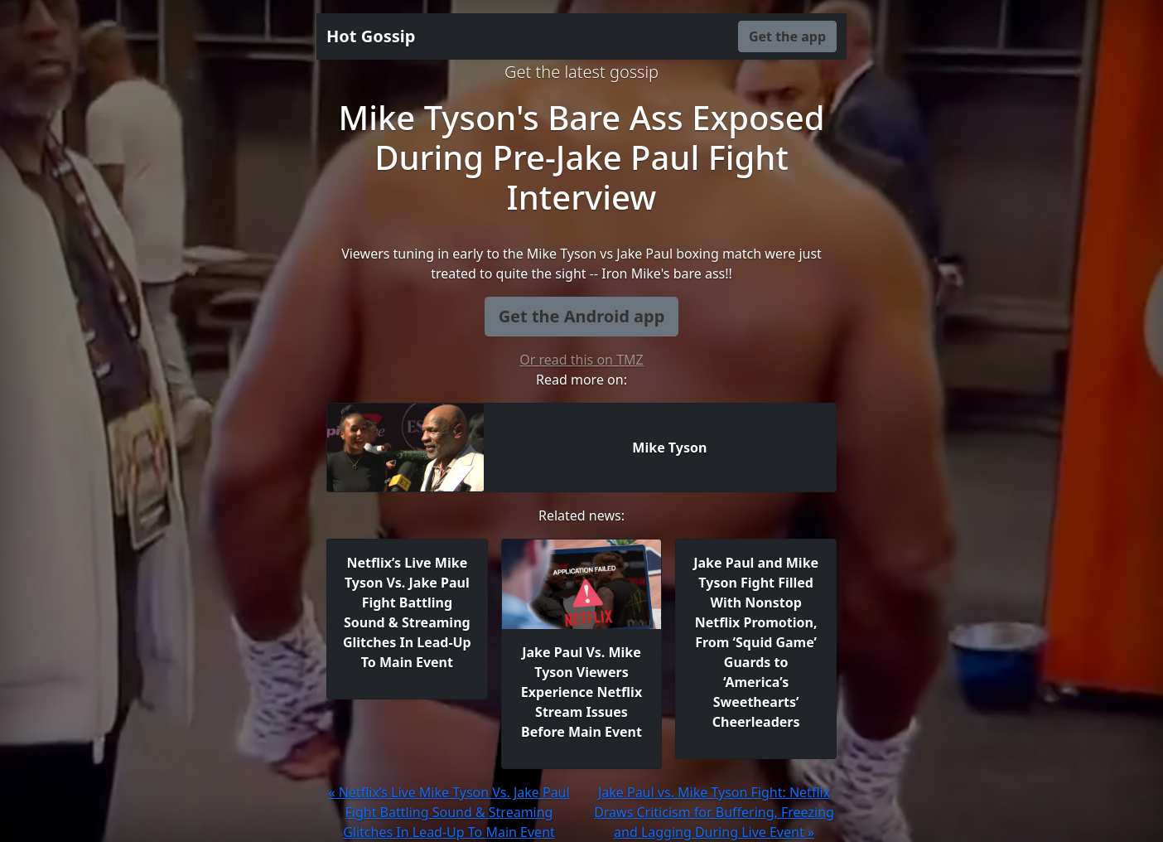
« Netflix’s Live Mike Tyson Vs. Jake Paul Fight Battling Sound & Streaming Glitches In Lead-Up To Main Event (448, 812)
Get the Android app (582, 316)
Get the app (787, 36)
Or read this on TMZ (581, 360)
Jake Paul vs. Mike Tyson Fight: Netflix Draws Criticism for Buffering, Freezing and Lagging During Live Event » (714, 812)
